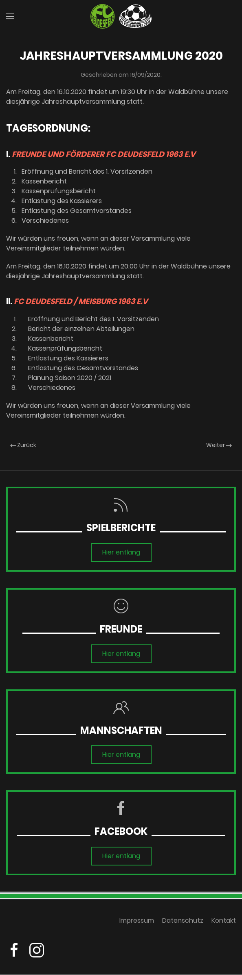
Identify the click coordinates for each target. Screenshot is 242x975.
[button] (10, 16)
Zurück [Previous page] (23, 445)
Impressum (136, 922)
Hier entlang (121, 552)
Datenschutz (182, 922)
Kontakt (223, 922)
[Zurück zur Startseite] (121, 16)
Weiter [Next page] (219, 445)
